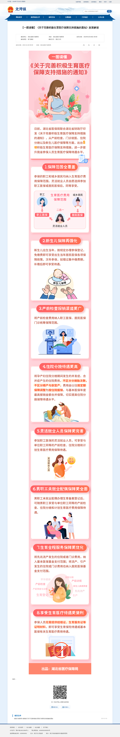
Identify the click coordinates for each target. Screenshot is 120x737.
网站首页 (19, 17)
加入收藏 (29, 727)
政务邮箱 (86, 2)
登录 (105, 2)
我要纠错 (55, 707)
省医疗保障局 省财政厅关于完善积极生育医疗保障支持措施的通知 (33, 718)
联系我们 (12, 727)
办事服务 (68, 17)
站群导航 (78, 2)
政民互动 (52, 17)
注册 (110, 2)
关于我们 (45, 727)
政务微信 (93, 2)
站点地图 (37, 727)
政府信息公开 (35, 17)
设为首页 (20, 727)
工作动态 (85, 17)
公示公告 (101, 17)
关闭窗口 (65, 707)
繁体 (100, 2)
